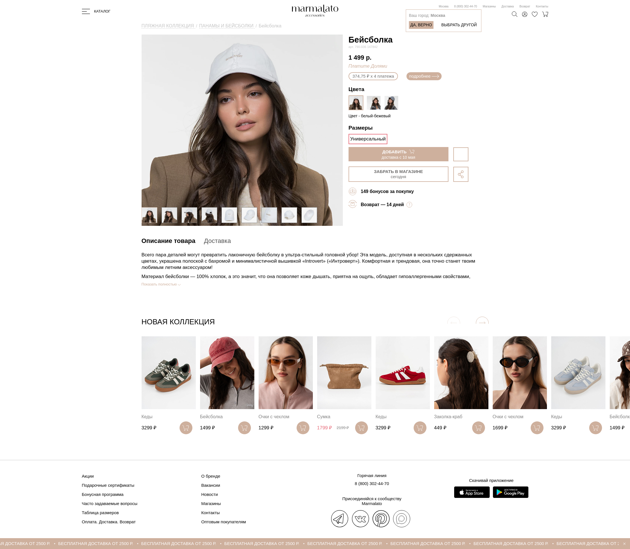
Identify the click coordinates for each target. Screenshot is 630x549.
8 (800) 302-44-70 (465, 6)
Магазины (489, 6)
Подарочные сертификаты (108, 485)
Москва (443, 6)
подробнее (424, 76)
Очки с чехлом (274, 416)
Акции (88, 476)
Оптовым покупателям (223, 521)
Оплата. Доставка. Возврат (109, 521)
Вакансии (210, 485)
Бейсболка (211, 416)
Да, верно (421, 25)
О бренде (210, 476)
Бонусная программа (103, 494)
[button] (482, 323)
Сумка (324, 416)
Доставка (508, 6)
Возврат (525, 6)
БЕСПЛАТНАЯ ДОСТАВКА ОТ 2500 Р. (104, 543)
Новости (209, 494)
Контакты (542, 6)
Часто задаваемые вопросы (110, 503)
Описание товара (169, 240)
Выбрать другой (459, 25)
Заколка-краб (448, 416)
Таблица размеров (100, 512)
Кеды (147, 416)
